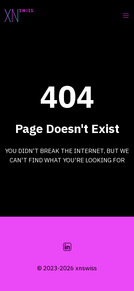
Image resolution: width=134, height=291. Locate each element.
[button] (125, 15)
